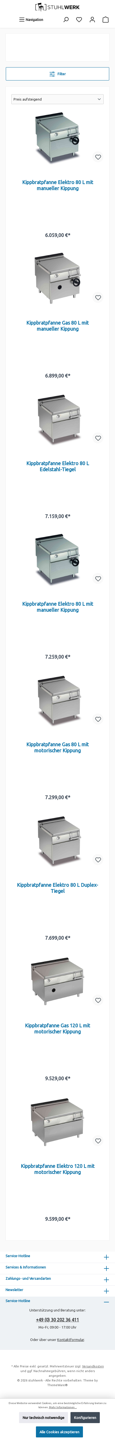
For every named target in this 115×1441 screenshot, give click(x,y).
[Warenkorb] (105, 19)
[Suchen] (65, 19)
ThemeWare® (57, 1385)
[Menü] (31, 19)
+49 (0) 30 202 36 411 (57, 1319)
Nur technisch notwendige (43, 1418)
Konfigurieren (85, 1418)
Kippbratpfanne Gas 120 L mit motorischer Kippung (57, 1028)
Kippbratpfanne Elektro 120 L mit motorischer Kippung (58, 1169)
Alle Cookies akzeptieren (59, 1432)
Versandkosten (93, 1366)
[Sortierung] (57, 99)
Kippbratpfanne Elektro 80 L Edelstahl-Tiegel (57, 466)
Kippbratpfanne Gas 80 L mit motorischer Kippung (57, 747)
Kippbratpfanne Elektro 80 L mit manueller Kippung (57, 185)
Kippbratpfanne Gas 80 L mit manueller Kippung (57, 326)
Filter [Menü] (57, 73)
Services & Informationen (26, 1267)
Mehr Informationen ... (63, 1407)
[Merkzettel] (79, 19)
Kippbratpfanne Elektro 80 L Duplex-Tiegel (57, 888)
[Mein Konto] (92, 19)
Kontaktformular (70, 1340)
